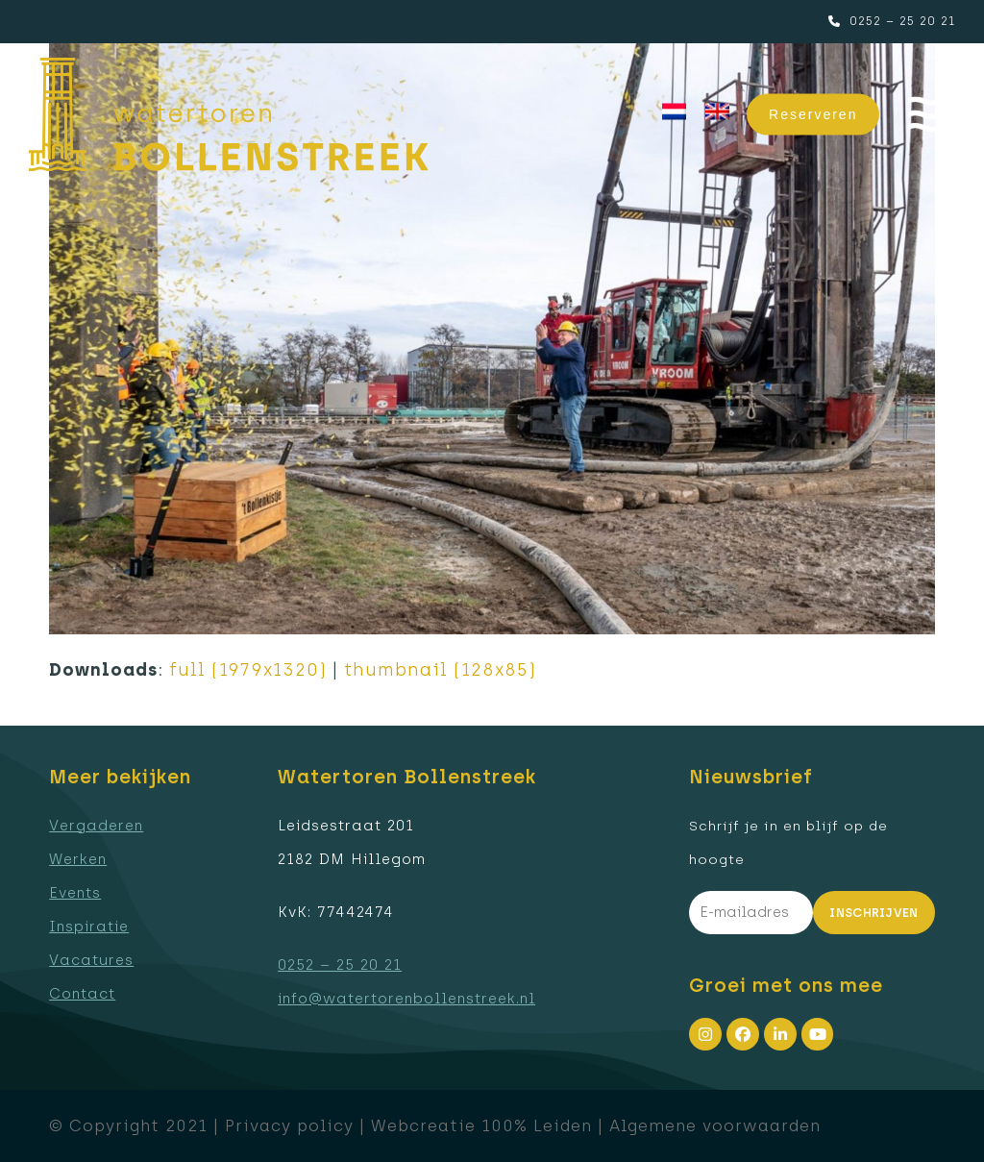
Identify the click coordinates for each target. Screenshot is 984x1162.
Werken (78, 859)
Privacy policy (289, 1125)
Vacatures (91, 960)
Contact (82, 993)
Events (75, 893)
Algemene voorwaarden (715, 1125)
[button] (931, 115)
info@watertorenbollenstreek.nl (406, 998)
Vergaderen (96, 825)
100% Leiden (536, 1125)
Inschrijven (874, 912)
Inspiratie (89, 926)
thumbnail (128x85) (440, 669)
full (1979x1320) (248, 669)
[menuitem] (674, 112)
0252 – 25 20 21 (902, 21)
